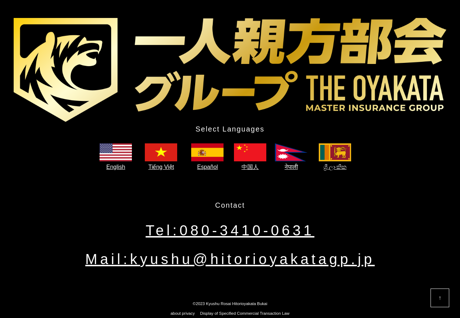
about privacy (183, 313)
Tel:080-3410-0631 (230, 230)
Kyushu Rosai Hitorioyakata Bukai (236, 303)
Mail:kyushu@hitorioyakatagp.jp (229, 259)
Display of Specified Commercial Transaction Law (243, 313)
